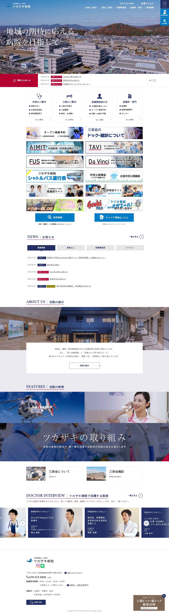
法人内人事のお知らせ (72, 77)
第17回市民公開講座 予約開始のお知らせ (73, 286)
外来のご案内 (91, 8)
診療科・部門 (136, 8)
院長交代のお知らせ (71, 80)
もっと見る (39, 120)
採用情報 (150, 8)
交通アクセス (147, 3)
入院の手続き (66, 106)
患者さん (71, 248)
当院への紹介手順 (98, 114)
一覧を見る (133, 237)
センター (125, 114)
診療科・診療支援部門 (78, 585)
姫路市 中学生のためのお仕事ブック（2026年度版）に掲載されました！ (76, 258)
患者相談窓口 (36, 114)
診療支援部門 (127, 110)
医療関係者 (121, 8)
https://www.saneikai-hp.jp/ (54, 474)
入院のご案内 (106, 8)
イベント (130, 248)
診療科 (124, 106)
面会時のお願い (53, 265)
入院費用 (64, 110)
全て (151, 80)
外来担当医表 (36, 110)
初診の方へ (35, 106)
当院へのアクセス (74, 573)
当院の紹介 (84, 366)
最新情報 (41, 248)
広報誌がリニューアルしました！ (76, 84)
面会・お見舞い (67, 114)
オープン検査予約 (98, 110)
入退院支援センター (99, 106)
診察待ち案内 (38, 602)
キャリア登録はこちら (117, 218)
